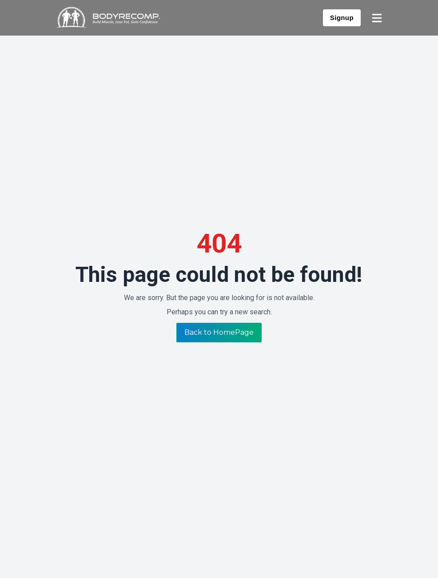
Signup (342, 17)
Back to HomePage (219, 332)
